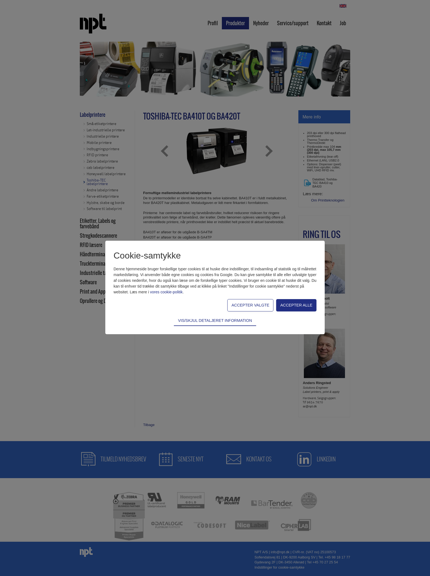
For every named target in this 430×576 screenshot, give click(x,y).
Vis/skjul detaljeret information (215, 320)
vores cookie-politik (166, 292)
